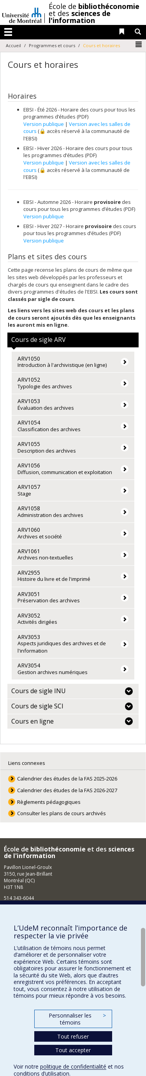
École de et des (94, 13)
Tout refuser (73, 1036)
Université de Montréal (22, 12)
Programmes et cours (52, 45)
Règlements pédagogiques (49, 801)
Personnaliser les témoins (77, 1019)
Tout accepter (73, 1050)
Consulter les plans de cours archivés (61, 813)
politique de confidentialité (73, 1066)
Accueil (13, 45)
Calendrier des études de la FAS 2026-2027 (67, 790)
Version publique (43, 123)
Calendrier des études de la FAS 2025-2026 (67, 778)
